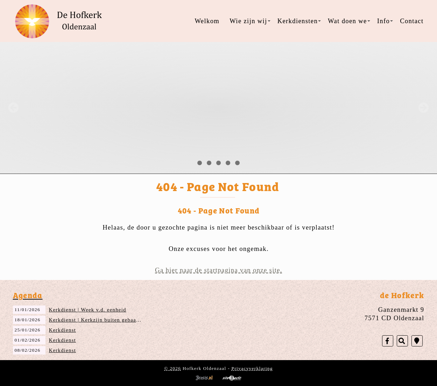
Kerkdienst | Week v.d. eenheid (87, 310)
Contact (411, 20)
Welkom (207, 20)
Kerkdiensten (299, 20)
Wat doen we (349, 20)
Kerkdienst (62, 330)
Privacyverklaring (252, 368)
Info (385, 20)
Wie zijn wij (250, 20)
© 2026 (172, 368)
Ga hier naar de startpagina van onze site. (218, 270)
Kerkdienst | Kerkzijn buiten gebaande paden (105, 320)
